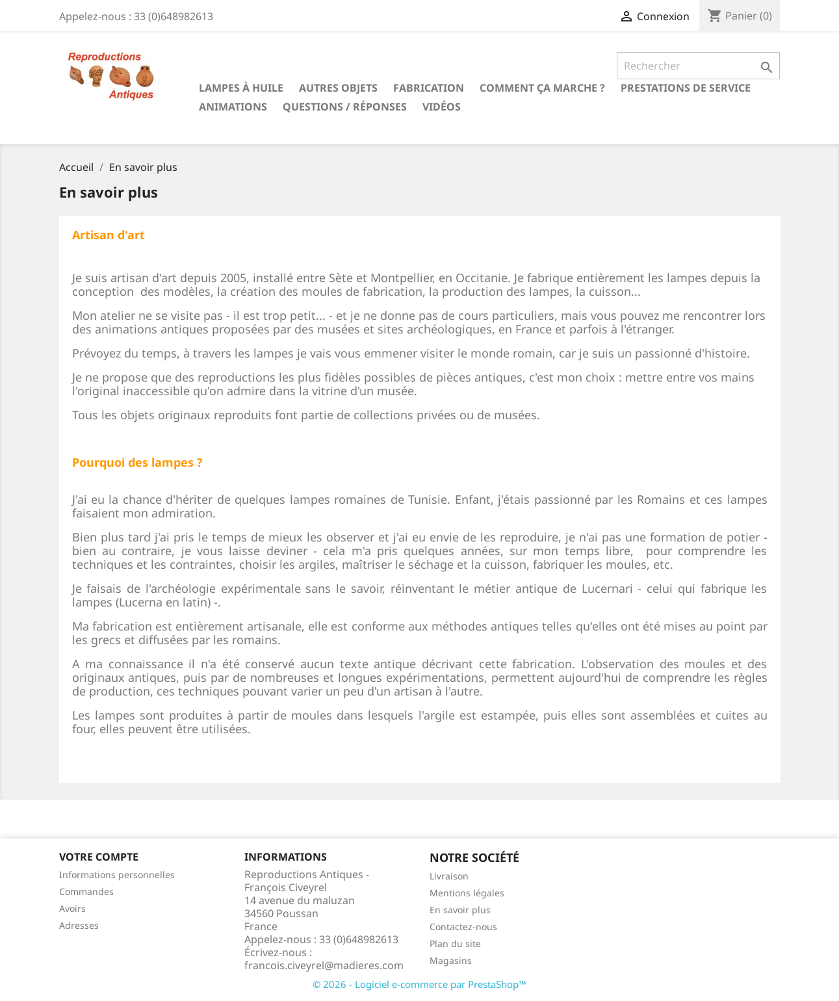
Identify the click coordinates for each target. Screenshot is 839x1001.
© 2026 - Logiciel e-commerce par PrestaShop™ (419, 984)
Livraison (449, 876)
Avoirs (72, 908)
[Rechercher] (698, 65)
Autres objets (338, 88)
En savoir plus (460, 910)
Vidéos (441, 106)
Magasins (451, 960)
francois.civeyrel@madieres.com (324, 965)
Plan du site (455, 943)
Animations (233, 106)
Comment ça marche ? (542, 88)
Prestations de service (686, 88)
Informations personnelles (117, 874)
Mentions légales (467, 893)
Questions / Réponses (345, 106)
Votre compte (98, 857)
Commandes (86, 891)
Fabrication (428, 88)
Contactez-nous (463, 926)
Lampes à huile (241, 88)
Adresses (79, 925)
